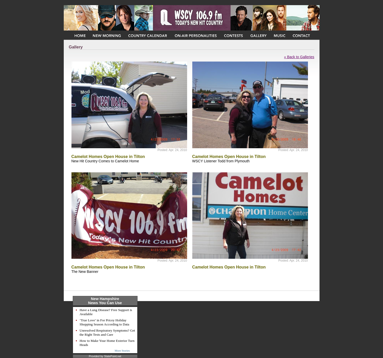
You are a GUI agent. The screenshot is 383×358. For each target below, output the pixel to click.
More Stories (122, 350)
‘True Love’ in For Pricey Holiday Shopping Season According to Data (104, 322)
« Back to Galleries (299, 57)
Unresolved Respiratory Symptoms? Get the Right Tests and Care (107, 332)
